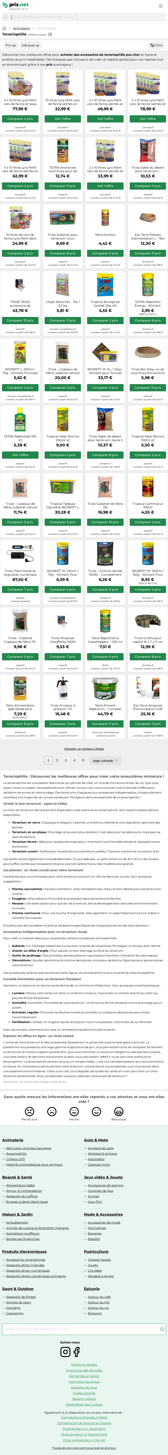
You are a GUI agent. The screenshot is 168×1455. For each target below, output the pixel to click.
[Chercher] (5, 17)
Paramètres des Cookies (84, 1404)
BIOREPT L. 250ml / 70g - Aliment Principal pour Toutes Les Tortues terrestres (20, 371)
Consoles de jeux (100, 1191)
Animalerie (21, 28)
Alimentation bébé (20, 1185)
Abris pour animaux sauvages (28, 1148)
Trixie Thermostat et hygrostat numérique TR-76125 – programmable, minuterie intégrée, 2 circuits (20, 573)
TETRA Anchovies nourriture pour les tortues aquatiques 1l (63, 169)
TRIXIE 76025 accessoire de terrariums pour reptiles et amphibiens (20, 304)
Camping (13, 1308)
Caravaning (14, 1313)
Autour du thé (98, 1302)
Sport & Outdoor (18, 1289)
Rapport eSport (84, 1399)
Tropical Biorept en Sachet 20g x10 (105, 304)
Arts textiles (97, 1228)
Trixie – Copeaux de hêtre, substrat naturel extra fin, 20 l (63, 371)
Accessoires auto (101, 1148)
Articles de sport (18, 1302)
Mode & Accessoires (103, 1214)
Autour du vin (98, 1308)
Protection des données (84, 1370)
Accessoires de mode (104, 1222)
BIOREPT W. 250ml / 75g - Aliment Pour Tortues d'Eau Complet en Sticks (62, 573)
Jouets (93, 1265)
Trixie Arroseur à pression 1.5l (62, 707)
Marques (30, 45)
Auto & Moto (96, 1140)
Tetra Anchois (105, 235)
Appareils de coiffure (22, 1196)
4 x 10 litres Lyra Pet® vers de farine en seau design (20, 102)
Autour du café (99, 1297)
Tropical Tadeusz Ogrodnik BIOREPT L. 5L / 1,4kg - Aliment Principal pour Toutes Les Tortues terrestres (62, 505)
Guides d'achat (84, 1393)
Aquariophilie (16, 1154)
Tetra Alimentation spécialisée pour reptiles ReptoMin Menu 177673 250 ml (20, 707)
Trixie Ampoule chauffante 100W (63, 640)
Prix (11, 45)
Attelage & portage (102, 1154)
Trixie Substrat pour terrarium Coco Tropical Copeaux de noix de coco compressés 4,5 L (62, 236)
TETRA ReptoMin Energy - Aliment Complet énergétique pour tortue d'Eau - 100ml (147, 304)
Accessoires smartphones (25, 1260)
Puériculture (96, 1251)
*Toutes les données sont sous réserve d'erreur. (84, 1448)
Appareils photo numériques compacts (36, 1276)
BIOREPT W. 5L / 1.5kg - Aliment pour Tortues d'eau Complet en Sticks (105, 371)
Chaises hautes (99, 1260)
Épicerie (92, 1289)
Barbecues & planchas (23, 1239)
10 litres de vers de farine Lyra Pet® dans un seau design (20, 236)
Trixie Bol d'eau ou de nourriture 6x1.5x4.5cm (148, 371)
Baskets (94, 1239)
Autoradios (96, 1159)
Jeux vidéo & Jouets (103, 1177)
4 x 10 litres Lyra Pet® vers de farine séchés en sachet (20, 169)
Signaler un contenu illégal (84, 748)
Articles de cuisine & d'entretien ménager (37, 1228)
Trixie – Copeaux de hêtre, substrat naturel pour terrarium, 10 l (20, 505)
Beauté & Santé (17, 1177)
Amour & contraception (24, 1191)
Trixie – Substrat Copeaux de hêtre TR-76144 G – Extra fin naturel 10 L (20, 640)
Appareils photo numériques (28, 1271)
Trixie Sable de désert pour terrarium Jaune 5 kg (105, 438)
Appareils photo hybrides (25, 1265)
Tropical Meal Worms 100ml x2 (147, 438)
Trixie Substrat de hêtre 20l (105, 505)
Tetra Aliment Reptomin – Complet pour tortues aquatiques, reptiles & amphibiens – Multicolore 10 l (105, 707)
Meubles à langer (101, 1276)
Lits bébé (95, 1271)
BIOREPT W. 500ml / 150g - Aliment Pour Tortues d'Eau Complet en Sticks (147, 573)
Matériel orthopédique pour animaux (34, 1164)
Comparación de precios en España (84, 1423)
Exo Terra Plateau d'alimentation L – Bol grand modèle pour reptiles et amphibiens (148, 236)
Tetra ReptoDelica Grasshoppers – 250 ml (105, 640)
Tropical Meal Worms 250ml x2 (62, 438)
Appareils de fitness (21, 1297)
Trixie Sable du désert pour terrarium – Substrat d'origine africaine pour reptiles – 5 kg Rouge (148, 169)
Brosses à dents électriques (27, 1202)
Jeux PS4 (95, 1202)
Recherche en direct (84, 1376)
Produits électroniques (24, 1251)
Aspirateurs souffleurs (22, 1233)
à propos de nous (84, 1387)
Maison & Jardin (17, 1214)
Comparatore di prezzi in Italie (84, 1417)
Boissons (95, 1313)
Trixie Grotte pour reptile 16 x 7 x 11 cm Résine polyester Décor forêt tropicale (148, 640)
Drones (93, 1196)
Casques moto (99, 1164)
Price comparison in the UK (84, 1440)
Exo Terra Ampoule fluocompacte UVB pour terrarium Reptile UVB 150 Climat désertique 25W (148, 707)
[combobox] (87, 17)
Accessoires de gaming (106, 1185)
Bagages (95, 1233)
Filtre (156, 45)
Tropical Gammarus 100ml (148, 505)
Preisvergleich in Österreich (84, 1429)
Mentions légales (84, 1365)
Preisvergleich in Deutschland (84, 1434)
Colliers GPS (15, 1159)
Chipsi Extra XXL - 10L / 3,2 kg (63, 304)
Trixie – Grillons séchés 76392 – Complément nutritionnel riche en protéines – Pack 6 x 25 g (105, 573)
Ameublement (17, 1222)
